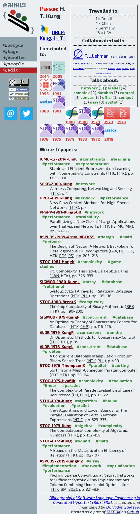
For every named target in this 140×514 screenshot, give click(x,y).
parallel (112, 87)
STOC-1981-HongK (57, 261)
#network (85, 183)
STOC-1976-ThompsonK (62, 365)
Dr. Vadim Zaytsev (122, 507)
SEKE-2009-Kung (56, 183)
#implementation (59, 465)
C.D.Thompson (117, 63)
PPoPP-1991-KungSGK (60, 212)
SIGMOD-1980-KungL (60, 281)
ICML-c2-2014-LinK (58, 159)
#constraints (92, 159)
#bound (110, 400)
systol (111, 102)
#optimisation (121, 465)
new (94, 102)
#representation (92, 163)
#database (112, 281)
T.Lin (112, 56)
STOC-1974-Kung (56, 400)
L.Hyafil (130, 63)
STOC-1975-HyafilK (57, 380)
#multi (126, 236)
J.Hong (119, 56)
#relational (53, 286)
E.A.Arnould (125, 68)
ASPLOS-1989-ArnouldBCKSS (67, 236)
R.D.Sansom (107, 73)
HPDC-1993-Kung (56, 197)
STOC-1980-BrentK (58, 301)
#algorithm (86, 400)
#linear (49, 385)
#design (106, 236)
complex (81, 92)
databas (105, 92)
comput (126, 97)
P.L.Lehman (96, 56)
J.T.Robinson (101, 63)
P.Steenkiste (78, 68)
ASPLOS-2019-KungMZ (61, 461)
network (89, 87)
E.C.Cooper (99, 73)
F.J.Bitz (132, 68)
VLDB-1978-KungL (56, 346)
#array (89, 281)
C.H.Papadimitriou (83, 63)
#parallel (97, 365)
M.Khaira (118, 68)
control (127, 92)
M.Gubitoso (111, 68)
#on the (114, 332)
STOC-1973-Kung (55, 425)
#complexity (90, 261)
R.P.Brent (129, 56)
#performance (56, 163)
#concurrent (95, 317)
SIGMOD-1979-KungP (59, 317)
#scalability (87, 216)
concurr (87, 97)
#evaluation (120, 380)
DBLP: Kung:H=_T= (53, 35)
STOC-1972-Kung (56, 440)
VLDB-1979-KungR (57, 332)
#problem (51, 351)
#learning (120, 159)
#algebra (83, 425)
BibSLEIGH (103, 502)
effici (107, 97)
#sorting (120, 365)
